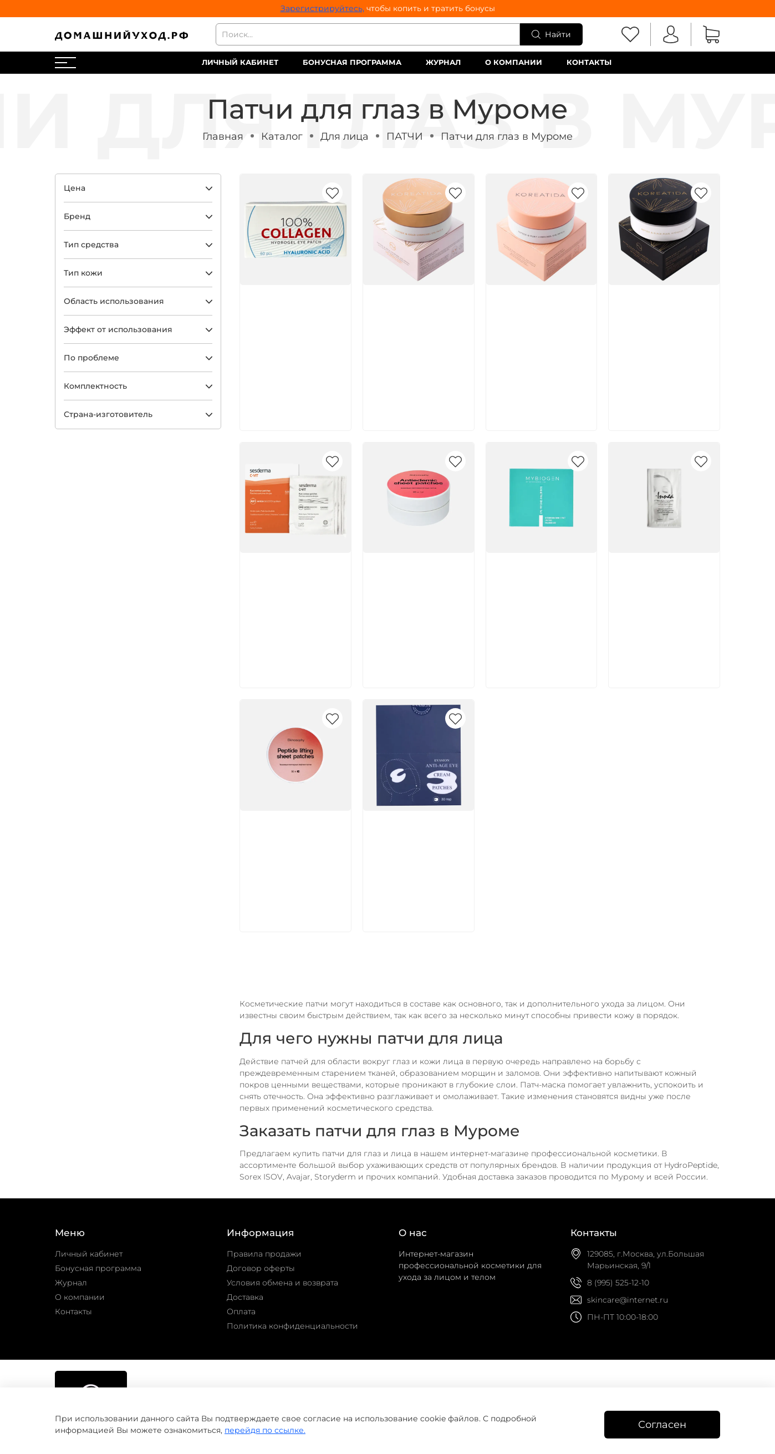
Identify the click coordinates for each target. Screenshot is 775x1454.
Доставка (245, 1297)
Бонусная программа (352, 62)
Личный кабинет (240, 62)
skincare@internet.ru (627, 1300)
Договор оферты (261, 1268)
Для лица (344, 136)
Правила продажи (264, 1254)
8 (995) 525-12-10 (618, 1283)
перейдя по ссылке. (265, 1430)
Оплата (241, 1311)
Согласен (662, 1424)
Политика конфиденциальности (292, 1326)
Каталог (282, 136)
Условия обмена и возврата (282, 1283)
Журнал (443, 62)
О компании (513, 62)
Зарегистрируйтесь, (322, 8)
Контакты (589, 62)
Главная (222, 136)
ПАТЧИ (404, 136)
